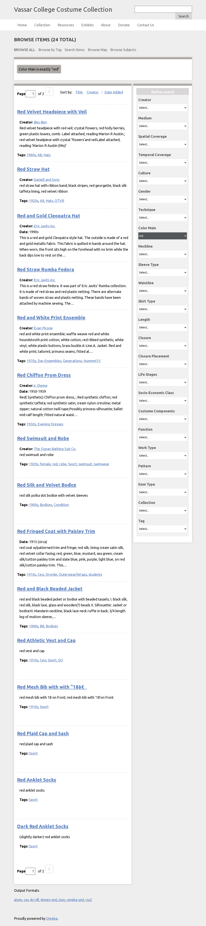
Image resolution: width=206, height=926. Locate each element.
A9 (42, 201)
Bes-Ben (40, 122)
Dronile (51, 574)
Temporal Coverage (154, 155)
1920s (33, 201)
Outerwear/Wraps (73, 574)
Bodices (46, 505)
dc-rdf (34, 900)
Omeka (51, 918)
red (55, 464)
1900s (33, 505)
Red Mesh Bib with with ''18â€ (52, 687)
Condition (61, 505)
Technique (146, 210)
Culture (144, 173)
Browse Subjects (123, 50)
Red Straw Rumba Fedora (45, 269)
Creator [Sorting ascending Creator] (93, 92)
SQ (60, 660)
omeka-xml (75, 900)
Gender (144, 191)
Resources (66, 25)
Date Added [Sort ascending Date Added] (113, 92)
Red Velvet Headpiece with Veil (52, 111)
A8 (40, 155)
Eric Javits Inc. (44, 226)
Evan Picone (43, 328)
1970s (31, 361)
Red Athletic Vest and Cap (46, 640)
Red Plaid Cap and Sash (43, 733)
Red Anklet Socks (36, 779)
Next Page (49, 91)
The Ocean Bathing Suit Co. (55, 449)
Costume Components (156, 411)
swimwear (101, 464)
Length (144, 319)
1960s (31, 155)
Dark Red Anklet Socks (42, 826)
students (95, 574)
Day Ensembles (49, 361)
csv (26, 900)
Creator (144, 100)
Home (22, 25)
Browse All (24, 50)
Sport (72, 464)
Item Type (146, 484)
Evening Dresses (50, 424)
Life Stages (147, 374)
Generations (72, 361)
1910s (31, 574)
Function (145, 429)
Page (26, 93)
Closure (144, 338)
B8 (42, 626)
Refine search (162, 92)
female (45, 464)
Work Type (147, 448)
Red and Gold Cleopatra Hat (48, 215)
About (106, 25)
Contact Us (145, 25)
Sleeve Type (148, 264)
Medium (145, 118)
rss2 (89, 900)
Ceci (41, 574)
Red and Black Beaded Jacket (49, 588)
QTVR (59, 201)
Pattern (144, 466)
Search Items (75, 50)
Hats (47, 155)
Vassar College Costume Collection (63, 9)
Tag (141, 521)
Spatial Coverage (152, 136)
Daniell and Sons (47, 180)
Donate (124, 25)
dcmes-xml (48, 900)
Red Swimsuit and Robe (43, 438)
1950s (31, 424)
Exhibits (87, 25)
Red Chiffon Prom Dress (44, 375)
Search (183, 16)
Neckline (145, 246)
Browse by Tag (49, 50)
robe (63, 464)
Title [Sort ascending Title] (79, 92)
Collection (42, 25)
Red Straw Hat (33, 169)
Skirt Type (146, 301)
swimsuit (85, 464)
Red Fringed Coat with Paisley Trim (56, 531)
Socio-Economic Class (156, 393)
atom (18, 900)
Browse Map (97, 50)
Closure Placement (153, 356)
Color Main (147, 228)
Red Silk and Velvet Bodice (46, 485)
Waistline (146, 283)
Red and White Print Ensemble (51, 317)
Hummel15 (92, 361)
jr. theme (40, 385)
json (62, 900)
